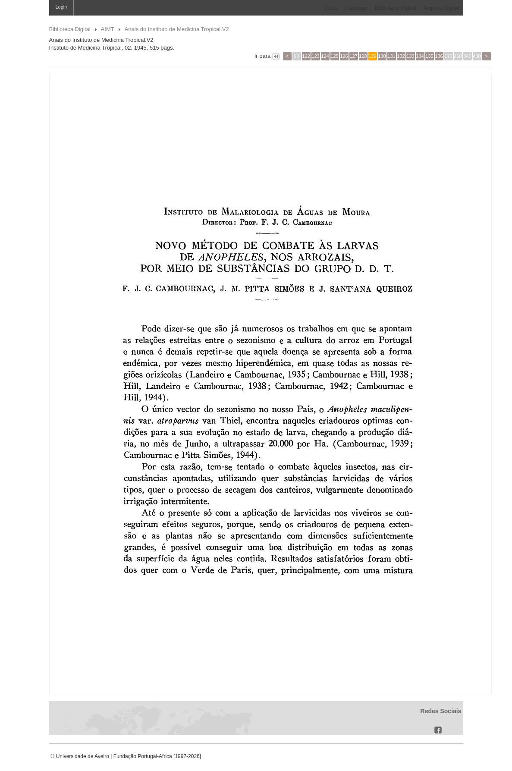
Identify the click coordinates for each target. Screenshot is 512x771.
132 (401, 56)
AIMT (107, 29)
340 (467, 56)
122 (306, 56)
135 (429, 56)
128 (363, 56)
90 (296, 56)
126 (344, 56)
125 (334, 56)
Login (61, 6)
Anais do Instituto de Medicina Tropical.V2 (177, 29)
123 (315, 56)
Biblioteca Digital (395, 8)
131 (391, 56)
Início (330, 8)
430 (477, 56)
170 (448, 56)
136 (439, 56)
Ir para (262, 56)
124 (325, 56)
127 (353, 56)
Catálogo (356, 8)
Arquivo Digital (442, 8)
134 (420, 56)
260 (458, 56)
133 (410, 56)
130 (382, 56)
